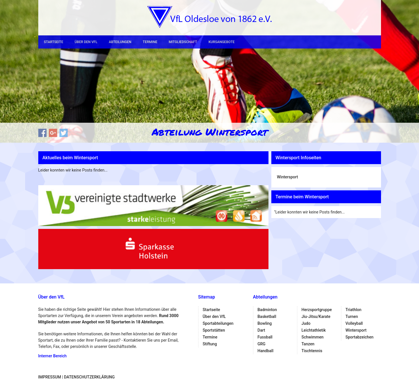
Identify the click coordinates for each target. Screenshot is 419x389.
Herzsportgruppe (317, 309)
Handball (266, 350)
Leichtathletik (314, 330)
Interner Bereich (52, 356)
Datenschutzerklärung (89, 377)
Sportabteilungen (218, 323)
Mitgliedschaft (183, 42)
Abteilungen (120, 42)
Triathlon (354, 309)
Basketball (267, 316)
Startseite (53, 42)
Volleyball (354, 323)
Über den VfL (86, 42)
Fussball (265, 337)
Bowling (265, 323)
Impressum (49, 377)
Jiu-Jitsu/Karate (316, 316)
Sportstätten (214, 330)
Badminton (267, 309)
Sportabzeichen (360, 337)
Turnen (352, 316)
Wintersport (287, 177)
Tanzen (308, 344)
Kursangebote (221, 42)
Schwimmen (313, 337)
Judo (306, 323)
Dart (261, 330)
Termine (150, 42)
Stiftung (210, 344)
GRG (262, 344)
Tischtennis (312, 350)
